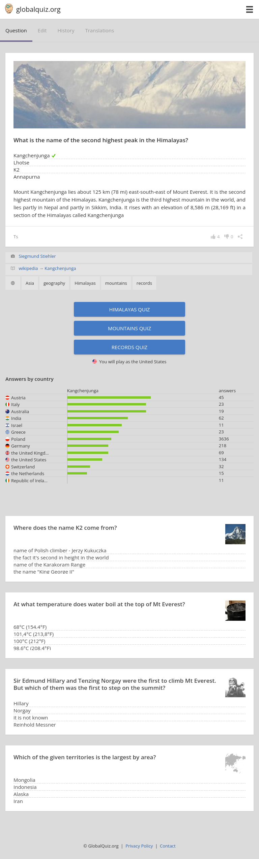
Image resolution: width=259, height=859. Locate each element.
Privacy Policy (139, 846)
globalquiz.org (38, 9)
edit (42, 30)
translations (99, 30)
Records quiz (129, 347)
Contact (168, 846)
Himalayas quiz (129, 309)
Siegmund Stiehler (37, 256)
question (16, 30)
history (65, 30)
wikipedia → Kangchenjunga (47, 268)
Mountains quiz (129, 328)
